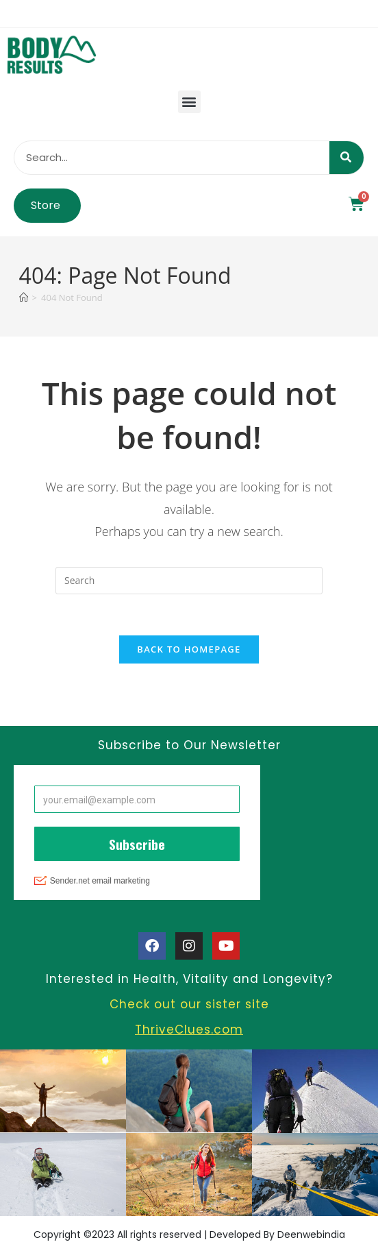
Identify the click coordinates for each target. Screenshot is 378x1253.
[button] (189, 101)
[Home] (23, 297)
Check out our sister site (189, 1005)
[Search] (346, 157)
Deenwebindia (311, 1234)
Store (45, 205)
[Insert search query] (189, 580)
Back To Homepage (188, 650)
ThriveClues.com (189, 1030)
